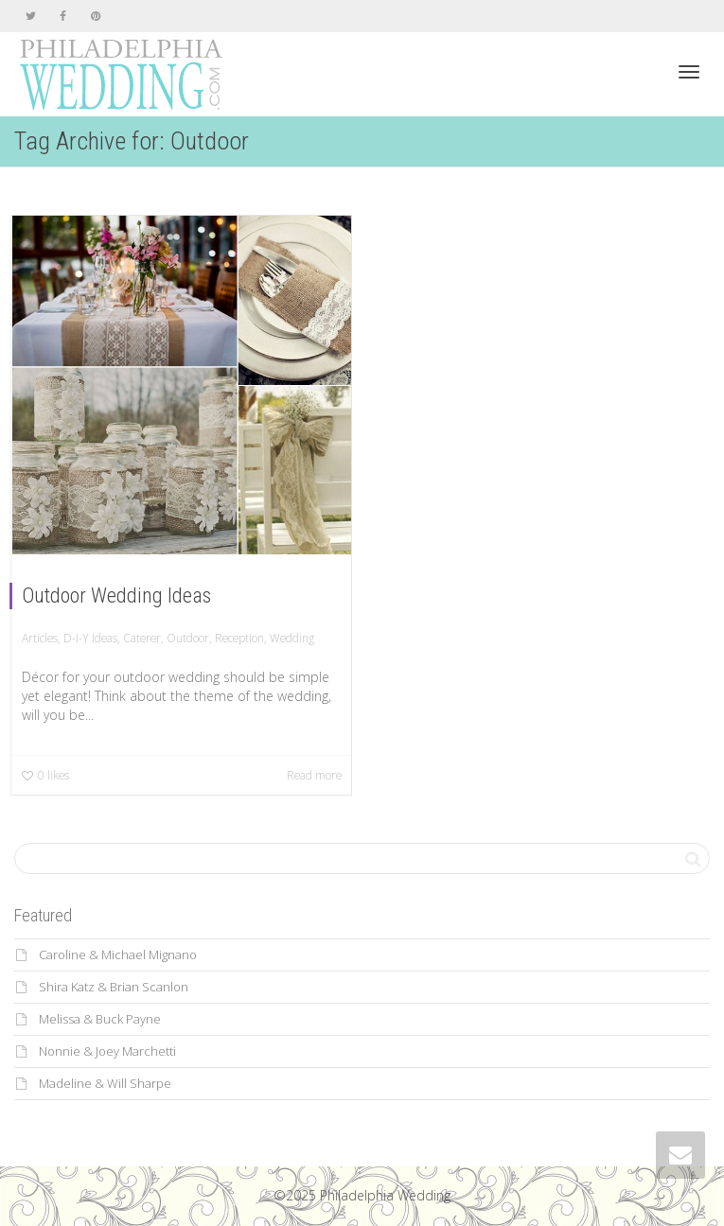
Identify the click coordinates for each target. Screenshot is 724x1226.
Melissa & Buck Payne (100, 1018)
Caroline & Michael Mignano (118, 954)
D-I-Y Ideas (90, 637)
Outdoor (188, 637)
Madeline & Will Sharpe (105, 1083)
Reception (239, 637)
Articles (40, 637)
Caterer (142, 637)
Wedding (292, 637)
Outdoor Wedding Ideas (116, 595)
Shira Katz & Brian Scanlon (113, 986)
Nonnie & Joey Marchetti (107, 1051)
